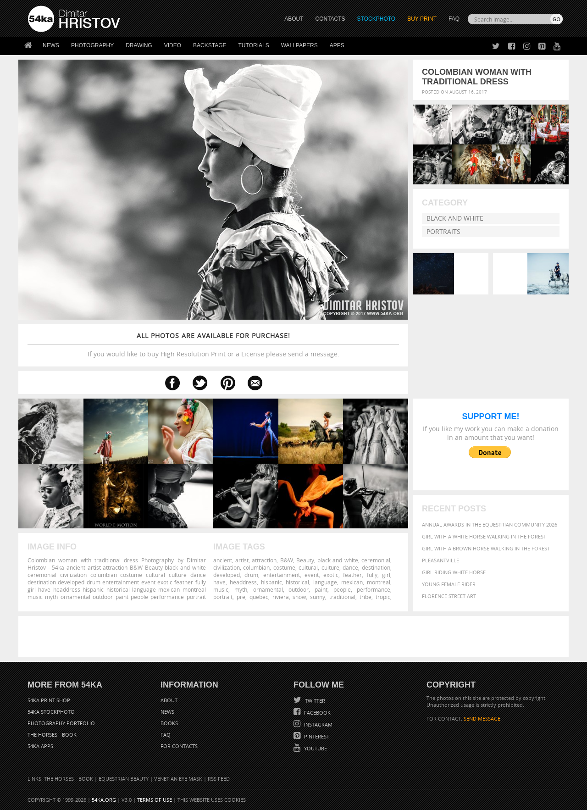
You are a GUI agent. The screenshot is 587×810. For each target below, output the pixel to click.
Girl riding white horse (454, 572)
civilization (226, 567)
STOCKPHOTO (376, 19)
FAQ (454, 19)
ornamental (268, 589)
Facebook (317, 712)
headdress (243, 582)
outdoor (298, 589)
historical (297, 582)
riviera (280, 596)
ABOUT (293, 19)
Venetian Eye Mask (178, 778)
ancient (222, 560)
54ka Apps (40, 746)
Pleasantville (440, 560)
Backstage (209, 45)
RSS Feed (219, 778)
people (342, 589)
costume (284, 567)
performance (373, 589)
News (51, 45)
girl (386, 574)
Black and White (454, 218)
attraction (264, 560)
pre (241, 596)
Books (169, 723)
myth (240, 589)
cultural (308, 567)
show (299, 596)
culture (330, 567)
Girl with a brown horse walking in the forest (486, 548)
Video (172, 45)
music (220, 589)
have (219, 582)
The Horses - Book (52, 734)
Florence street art (449, 596)
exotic (330, 574)
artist (242, 560)
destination (376, 567)
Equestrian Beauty (124, 778)
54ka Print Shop (49, 700)
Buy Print (422, 19)
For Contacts (179, 746)
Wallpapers (299, 45)
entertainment (281, 574)
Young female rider (449, 584)
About (169, 700)
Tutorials (253, 45)
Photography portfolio (61, 723)
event (312, 574)
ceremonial (375, 560)
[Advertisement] (295, 636)
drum (251, 574)
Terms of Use (154, 799)
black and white (337, 560)
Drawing (139, 45)
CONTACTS (330, 19)
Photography (92, 45)
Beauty (305, 560)
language (325, 582)
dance (350, 567)
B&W (286, 560)
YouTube (315, 748)
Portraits (443, 231)
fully (372, 574)
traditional (342, 596)
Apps (337, 45)
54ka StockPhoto (51, 711)
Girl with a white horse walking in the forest (484, 536)
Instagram (317, 724)
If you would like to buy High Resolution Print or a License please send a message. (213, 344)
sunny (317, 596)
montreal (378, 582)
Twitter (314, 700)
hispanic (271, 582)
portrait (223, 596)
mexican (352, 582)
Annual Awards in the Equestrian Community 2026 (489, 524)
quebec (258, 596)
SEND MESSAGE (482, 718)
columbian (256, 567)
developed (226, 574)
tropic (383, 596)
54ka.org (104, 799)
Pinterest (316, 736)
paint (321, 589)
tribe (365, 596)
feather (352, 574)
